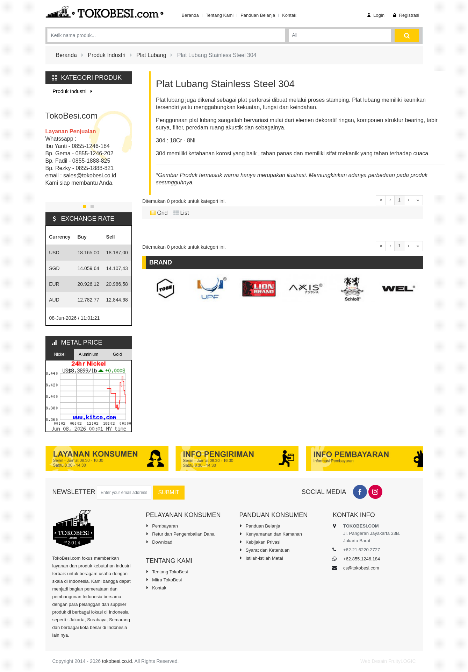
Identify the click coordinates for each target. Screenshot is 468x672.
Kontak (289, 15)
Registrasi (405, 15)
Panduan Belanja (257, 15)
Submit (168, 492)
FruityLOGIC (402, 661)
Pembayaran (162, 526)
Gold (117, 354)
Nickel (59, 354)
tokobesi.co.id (117, 661)
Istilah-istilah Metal (261, 558)
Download (159, 542)
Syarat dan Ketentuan (264, 550)
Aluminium (88, 354)
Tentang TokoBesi (167, 571)
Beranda (190, 15)
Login (375, 15)
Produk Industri (74, 91)
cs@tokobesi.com (361, 568)
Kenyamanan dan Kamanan (270, 534)
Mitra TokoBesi (164, 579)
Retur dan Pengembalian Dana (180, 534)
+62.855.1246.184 (361, 558)
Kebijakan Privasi (260, 542)
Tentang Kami (220, 15)
